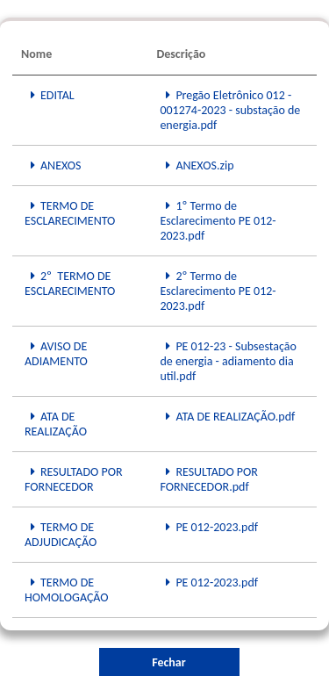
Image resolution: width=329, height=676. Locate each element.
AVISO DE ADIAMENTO (56, 354)
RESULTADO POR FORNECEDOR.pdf (209, 479)
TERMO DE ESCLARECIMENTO (70, 213)
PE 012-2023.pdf (209, 527)
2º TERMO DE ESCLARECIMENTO (70, 283)
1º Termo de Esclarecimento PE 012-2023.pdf (217, 220)
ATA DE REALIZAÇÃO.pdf (227, 416)
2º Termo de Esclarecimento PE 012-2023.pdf (217, 291)
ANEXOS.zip (196, 165)
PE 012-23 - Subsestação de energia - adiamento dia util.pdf (228, 361)
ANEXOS (53, 165)
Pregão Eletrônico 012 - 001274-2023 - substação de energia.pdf (230, 110)
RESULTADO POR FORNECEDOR (74, 479)
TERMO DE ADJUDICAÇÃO (61, 535)
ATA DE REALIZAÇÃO (56, 424)
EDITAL (50, 95)
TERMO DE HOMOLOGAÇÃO (67, 590)
